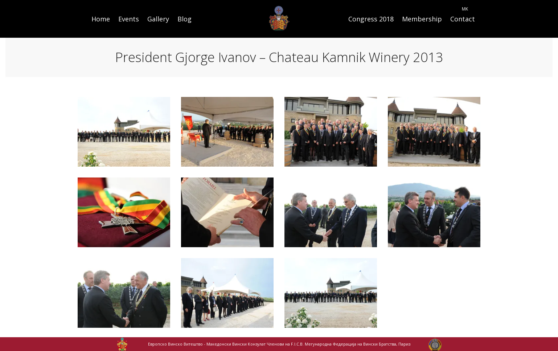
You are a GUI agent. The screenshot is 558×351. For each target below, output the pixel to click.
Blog (184, 19)
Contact (462, 19)
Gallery (158, 19)
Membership (422, 19)
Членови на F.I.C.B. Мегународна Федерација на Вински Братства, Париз (338, 344)
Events (128, 19)
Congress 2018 (371, 19)
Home (100, 19)
